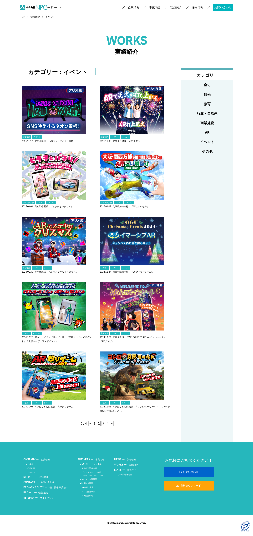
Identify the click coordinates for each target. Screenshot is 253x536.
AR (207, 132)
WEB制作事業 (87, 487)
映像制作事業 (87, 483)
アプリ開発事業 (88, 491)
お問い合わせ (223, 7)
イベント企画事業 (89, 479)
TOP (22, 16)
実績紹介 (35, 16)
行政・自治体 (207, 113)
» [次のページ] (112, 423)
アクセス (31, 472)
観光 (207, 94)
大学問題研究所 (125, 474)
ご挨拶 (30, 464)
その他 (207, 151)
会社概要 (31, 468)
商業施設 (207, 123)
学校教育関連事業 (89, 468)
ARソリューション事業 (91, 464)
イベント (207, 142)
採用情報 (197, 7)
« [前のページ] (90, 423)
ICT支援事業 (87, 495)
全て (207, 85)
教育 (207, 104)
